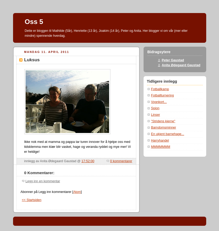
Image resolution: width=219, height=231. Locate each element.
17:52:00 (87, 161)
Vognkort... (159, 102)
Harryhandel (160, 140)
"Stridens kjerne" (163, 121)
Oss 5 (34, 22)
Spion (155, 108)
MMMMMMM (160, 147)
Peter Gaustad (173, 60)
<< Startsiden (32, 200)
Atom (77, 192)
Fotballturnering (162, 95)
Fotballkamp (160, 89)
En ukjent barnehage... (167, 134)
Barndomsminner (163, 127)
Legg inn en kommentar (43, 181)
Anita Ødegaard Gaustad (181, 65)
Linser (155, 115)
